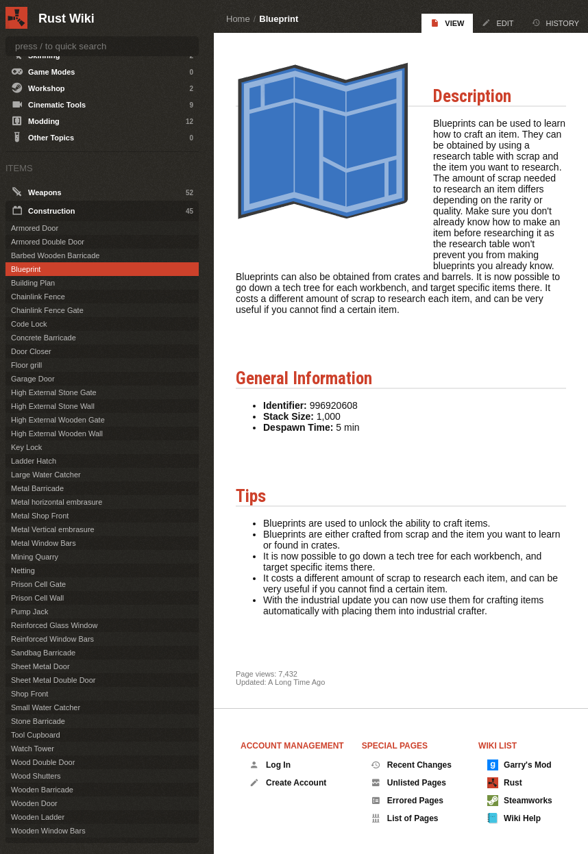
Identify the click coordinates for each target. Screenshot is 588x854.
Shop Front (29, 694)
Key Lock (26, 447)
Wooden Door (34, 803)
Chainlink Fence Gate (47, 310)
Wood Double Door (43, 762)
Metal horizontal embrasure (56, 502)
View (447, 23)
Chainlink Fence (38, 296)
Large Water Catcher (46, 474)
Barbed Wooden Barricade (55, 255)
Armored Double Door (47, 242)
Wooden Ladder (37, 817)
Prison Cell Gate (38, 584)
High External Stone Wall (53, 406)
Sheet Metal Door (40, 666)
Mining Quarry (34, 557)
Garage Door (33, 379)
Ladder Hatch (33, 461)
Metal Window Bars (43, 543)
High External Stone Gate (54, 392)
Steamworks (519, 800)
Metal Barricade (37, 488)
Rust (504, 782)
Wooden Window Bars (48, 831)
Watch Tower (32, 748)
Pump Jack (29, 611)
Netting (23, 570)
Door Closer (31, 351)
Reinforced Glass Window (54, 625)
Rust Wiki (66, 18)
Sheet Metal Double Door (53, 680)
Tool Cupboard (35, 735)
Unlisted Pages (408, 782)
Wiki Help (514, 818)
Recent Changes (411, 764)
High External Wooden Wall (57, 433)
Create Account (287, 782)
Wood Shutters (36, 776)
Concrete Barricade (43, 338)
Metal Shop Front (40, 516)
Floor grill (26, 365)
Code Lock (29, 324)
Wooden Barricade (42, 790)
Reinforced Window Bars (52, 639)
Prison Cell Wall (37, 598)
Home (238, 19)
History (556, 23)
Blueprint (278, 19)
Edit (497, 23)
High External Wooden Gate (58, 420)
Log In (270, 764)
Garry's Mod (519, 764)
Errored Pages (407, 800)
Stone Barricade (38, 721)
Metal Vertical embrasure (53, 529)
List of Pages (405, 818)
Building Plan (33, 283)
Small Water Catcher (45, 707)
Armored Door (34, 228)
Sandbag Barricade (43, 653)
